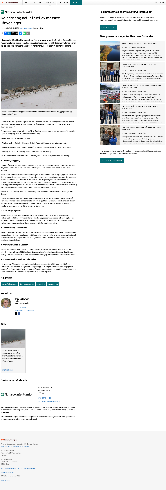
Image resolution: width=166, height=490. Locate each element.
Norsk (2, 480)
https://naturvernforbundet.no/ (49, 401)
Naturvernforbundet (26, 28)
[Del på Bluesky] (20, 33)
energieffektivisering (9, 284)
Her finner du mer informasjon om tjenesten (15, 446)
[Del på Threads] (16, 33)
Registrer (108, 27)
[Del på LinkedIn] (9, 33)
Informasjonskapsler (7, 472)
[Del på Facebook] (5, 33)
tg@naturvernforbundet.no (24, 311)
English (7, 480)
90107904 (22, 308)
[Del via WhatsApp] (24, 33)
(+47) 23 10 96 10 (44, 398)
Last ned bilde (7, 370)
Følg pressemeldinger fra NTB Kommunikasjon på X (18, 468)
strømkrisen (40, 284)
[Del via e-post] (28, 33)
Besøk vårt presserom (112, 161)
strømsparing (53, 284)
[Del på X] (13, 33)
